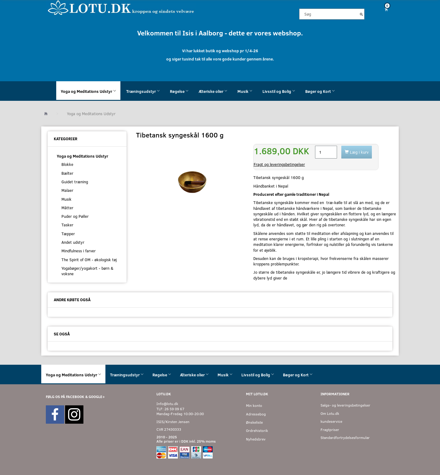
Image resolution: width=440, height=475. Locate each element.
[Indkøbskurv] (384, 9)
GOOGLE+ (97, 396)
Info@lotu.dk (167, 403)
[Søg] (361, 14)
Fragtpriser (330, 429)
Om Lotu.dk (330, 413)
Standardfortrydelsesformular (345, 437)
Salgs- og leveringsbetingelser (345, 405)
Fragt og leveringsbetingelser (279, 164)
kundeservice (331, 421)
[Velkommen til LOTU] (121, 7)
